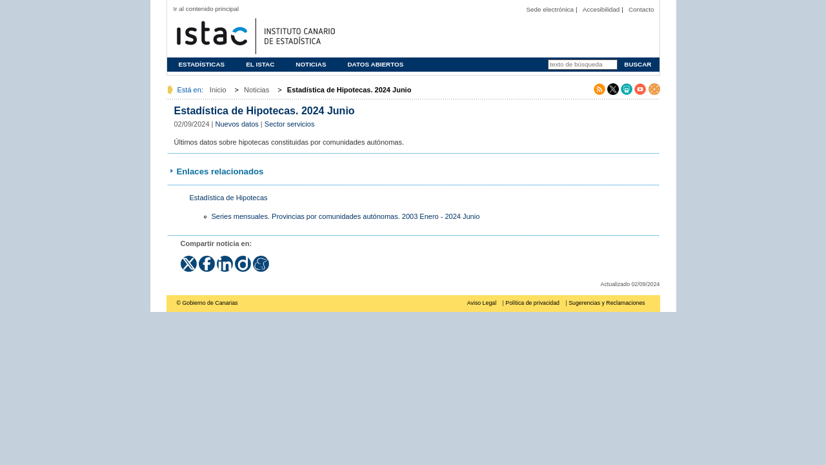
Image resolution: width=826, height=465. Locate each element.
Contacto (641, 9)
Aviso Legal (481, 303)
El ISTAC (260, 64)
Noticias (311, 64)
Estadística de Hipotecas (229, 198)
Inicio (218, 90)
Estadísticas (202, 64)
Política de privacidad (532, 303)
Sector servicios (290, 124)
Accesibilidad (601, 9)
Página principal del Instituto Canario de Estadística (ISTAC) (254, 34)
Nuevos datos (237, 124)
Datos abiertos (375, 64)
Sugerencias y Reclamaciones (607, 303)
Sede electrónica (550, 9)
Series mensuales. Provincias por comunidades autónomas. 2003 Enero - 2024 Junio (346, 216)
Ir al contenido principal (206, 8)
